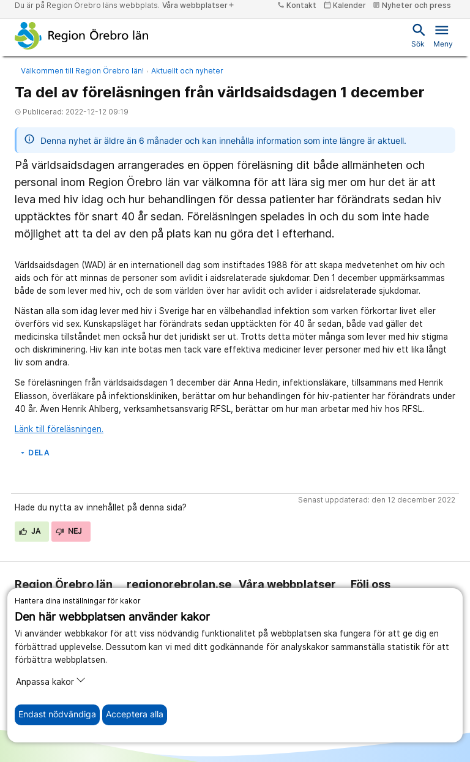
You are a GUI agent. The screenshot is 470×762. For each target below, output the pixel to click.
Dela (34, 452)
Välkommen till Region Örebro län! (82, 70)
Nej (69, 531)
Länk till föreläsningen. (59, 429)
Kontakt (296, 5)
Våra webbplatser (198, 5)
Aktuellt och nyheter (187, 70)
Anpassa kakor (51, 681)
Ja (30, 531)
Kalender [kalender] (345, 5)
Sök (418, 34)
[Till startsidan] (81, 35)
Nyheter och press (412, 5)
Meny (443, 34)
